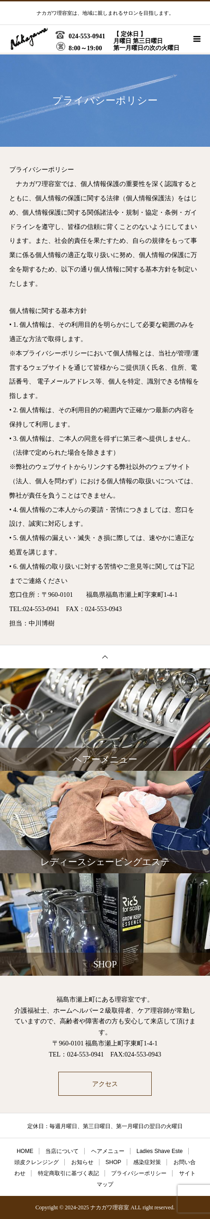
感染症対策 (147, 1162)
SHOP (113, 1162)
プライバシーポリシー (139, 1173)
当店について (62, 1151)
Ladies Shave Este (159, 1151)
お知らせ (82, 1162)
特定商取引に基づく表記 (68, 1173)
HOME (25, 1151)
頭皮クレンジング (36, 1162)
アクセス (105, 1083)
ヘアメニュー (107, 1151)
